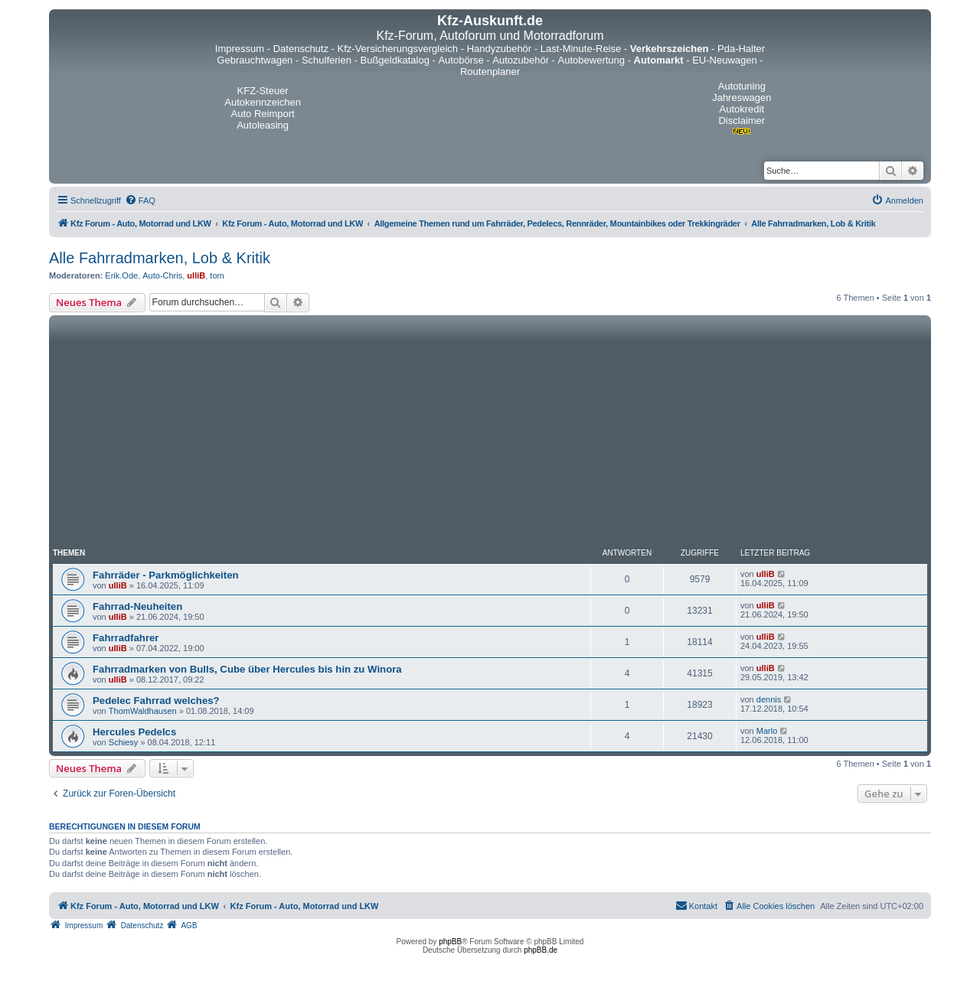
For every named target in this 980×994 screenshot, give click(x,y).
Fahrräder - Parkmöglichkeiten (166, 575)
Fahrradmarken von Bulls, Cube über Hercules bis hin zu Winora (247, 669)
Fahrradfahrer (125, 638)
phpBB (450, 941)
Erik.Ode (121, 275)
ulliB (196, 275)
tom (217, 275)
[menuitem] (140, 200)
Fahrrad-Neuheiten (137, 606)
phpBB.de (540, 950)
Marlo (767, 730)
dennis (768, 699)
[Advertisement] (490, 434)
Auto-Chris (162, 275)
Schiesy (124, 742)
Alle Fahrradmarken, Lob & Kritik (159, 257)
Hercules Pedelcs (134, 732)
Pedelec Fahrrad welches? (156, 700)
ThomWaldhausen (143, 710)
